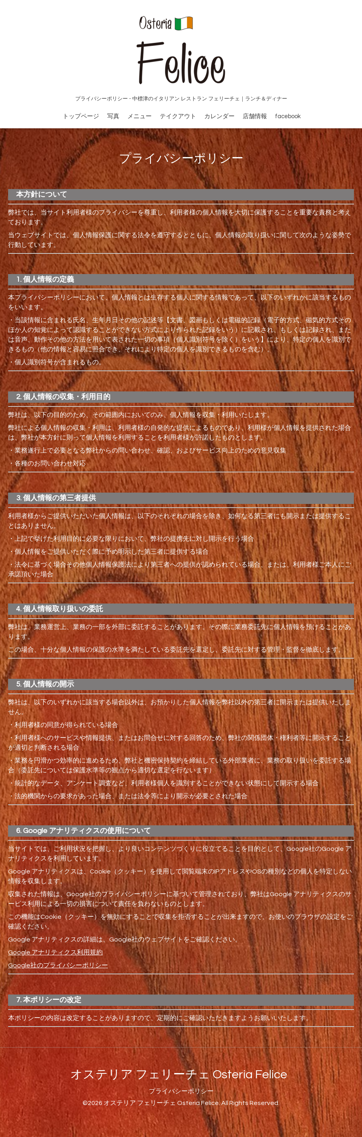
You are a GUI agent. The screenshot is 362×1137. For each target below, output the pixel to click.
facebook (288, 116)
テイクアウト (178, 116)
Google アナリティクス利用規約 (55, 952)
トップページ (81, 116)
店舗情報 (255, 116)
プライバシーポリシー (181, 1091)
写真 (113, 116)
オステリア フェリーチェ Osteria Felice (178, 1074)
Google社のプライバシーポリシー (58, 965)
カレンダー (219, 116)
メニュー (139, 116)
